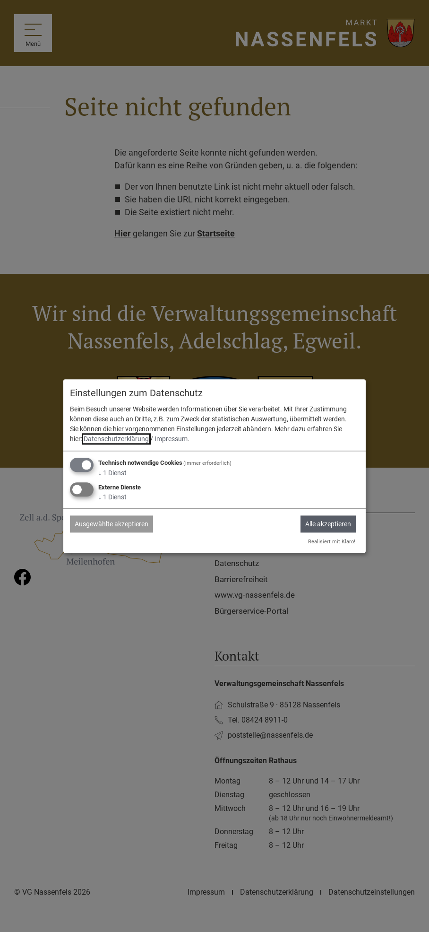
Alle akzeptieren (328, 524)
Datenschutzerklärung (116, 439)
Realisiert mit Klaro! (331, 542)
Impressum (171, 439)
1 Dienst (112, 473)
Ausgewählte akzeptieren (111, 524)
